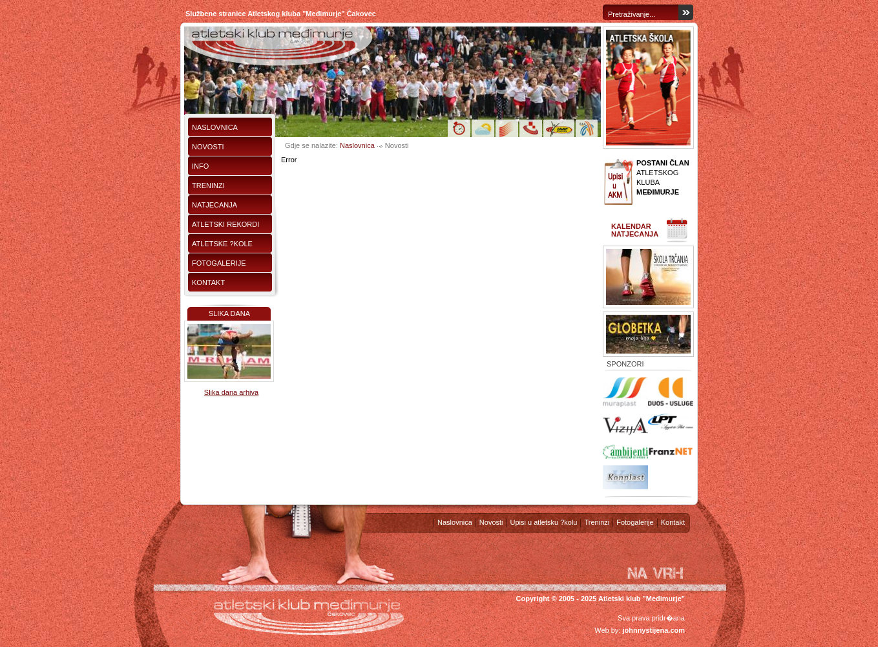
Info (200, 166)
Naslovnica (215, 127)
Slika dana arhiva (231, 392)
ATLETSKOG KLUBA (662, 177)
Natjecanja (214, 205)
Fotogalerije (219, 263)
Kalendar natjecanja (634, 230)
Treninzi (208, 185)
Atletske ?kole (222, 244)
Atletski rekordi (225, 224)
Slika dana (229, 313)
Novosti (208, 147)
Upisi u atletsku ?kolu (544, 522)
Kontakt (208, 282)
